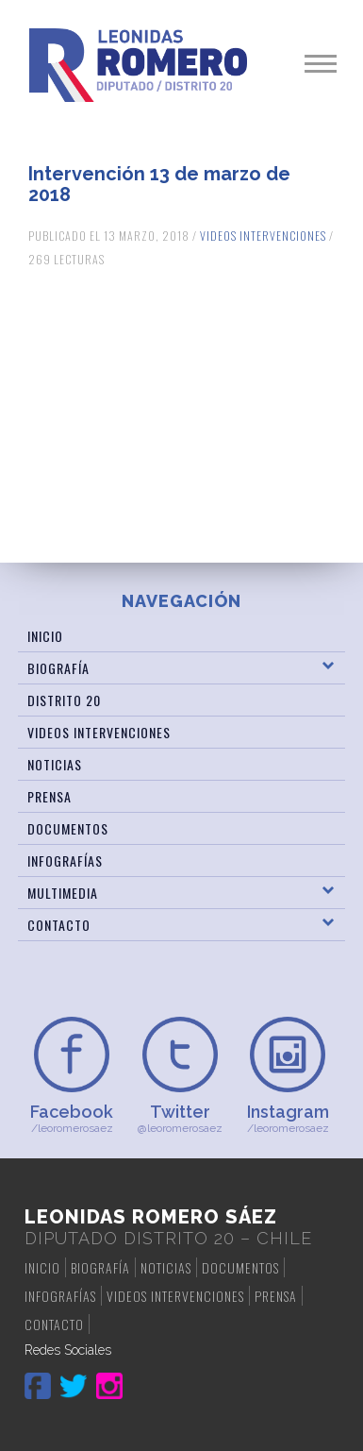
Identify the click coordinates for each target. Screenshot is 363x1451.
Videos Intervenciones (263, 236)
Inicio (45, 636)
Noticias (54, 764)
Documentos (67, 828)
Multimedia (62, 893)
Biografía (58, 668)
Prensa (49, 796)
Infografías (65, 860)
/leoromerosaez (72, 1118)
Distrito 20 (64, 700)
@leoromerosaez (179, 1118)
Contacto (59, 925)
